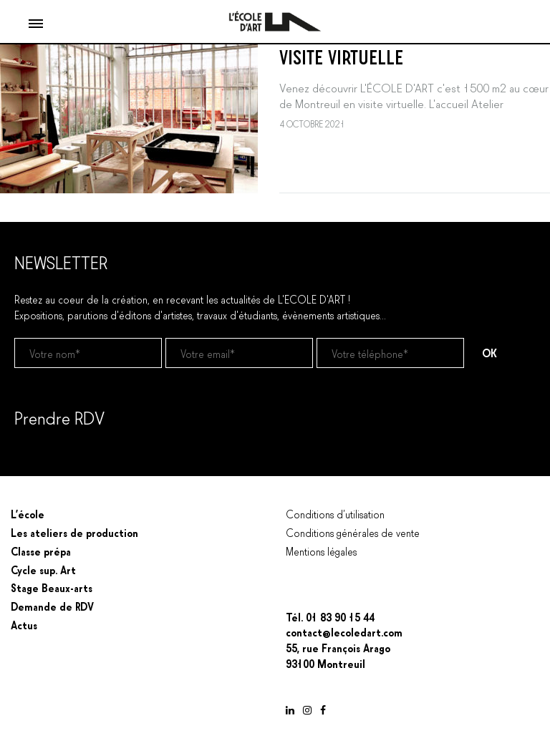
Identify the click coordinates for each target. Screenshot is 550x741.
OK (489, 352)
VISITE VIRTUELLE (341, 55)
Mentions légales (321, 550)
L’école (27, 513)
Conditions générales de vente (353, 532)
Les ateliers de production (74, 532)
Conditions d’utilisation (335, 513)
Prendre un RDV (49, 454)
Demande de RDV (52, 606)
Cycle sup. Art (43, 569)
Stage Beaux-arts (51, 587)
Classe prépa (41, 550)
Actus (24, 624)
